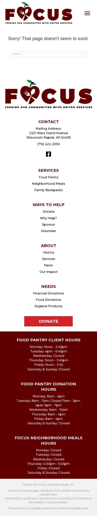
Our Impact (49, 272)
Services (48, 259)
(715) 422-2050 (48, 144)
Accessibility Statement (41, 508)
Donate (49, 211)
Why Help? (48, 218)
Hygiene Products (48, 306)
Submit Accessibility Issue (72, 508)
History (48, 252)
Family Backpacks (48, 190)
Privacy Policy (16, 508)
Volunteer (48, 231)
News (48, 265)
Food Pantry (48, 177)
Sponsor (48, 224)
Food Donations (48, 300)
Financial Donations (48, 293)
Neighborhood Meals (48, 184)
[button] (48, 154)
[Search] (48, 54)
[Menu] (87, 13)
